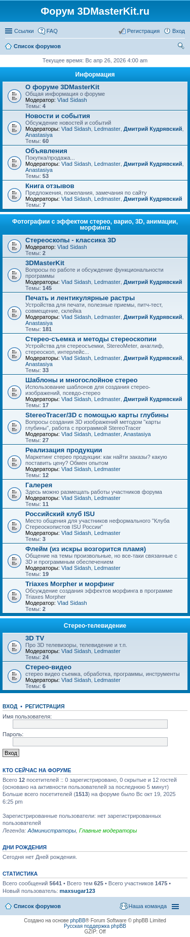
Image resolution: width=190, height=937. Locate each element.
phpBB (78, 920)
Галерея (38, 485)
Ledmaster (107, 129)
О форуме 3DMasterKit (62, 87)
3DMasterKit (44, 263)
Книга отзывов (49, 186)
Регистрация (45, 706)
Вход (10, 706)
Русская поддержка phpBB (95, 926)
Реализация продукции (63, 450)
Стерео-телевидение (95, 625)
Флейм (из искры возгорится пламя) (85, 549)
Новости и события (57, 116)
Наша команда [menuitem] (148, 906)
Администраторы (51, 830)
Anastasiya (39, 135)
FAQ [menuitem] (52, 31)
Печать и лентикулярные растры (80, 298)
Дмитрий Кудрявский (153, 129)
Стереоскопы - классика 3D (70, 240)
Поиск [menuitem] (182, 47)
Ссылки (24, 31)
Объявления (46, 151)
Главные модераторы (108, 830)
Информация (95, 74)
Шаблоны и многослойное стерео (81, 380)
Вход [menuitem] (178, 31)
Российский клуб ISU (60, 514)
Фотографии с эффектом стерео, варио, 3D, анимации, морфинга (95, 224)
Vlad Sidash (72, 100)
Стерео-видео (48, 667)
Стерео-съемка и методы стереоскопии (91, 339)
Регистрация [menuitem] (143, 31)
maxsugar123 (77, 891)
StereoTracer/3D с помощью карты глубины (97, 415)
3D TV (34, 638)
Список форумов (37, 906)
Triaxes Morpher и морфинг (70, 584)
